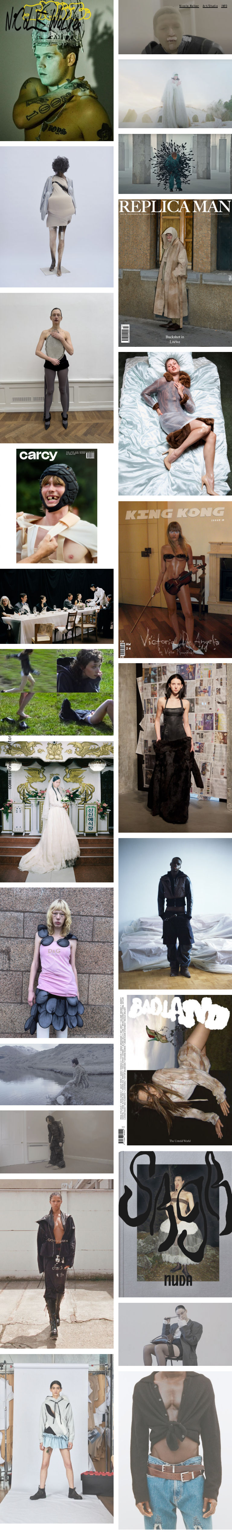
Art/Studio (210, 6)
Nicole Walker (189, 6)
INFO (224, 6)
